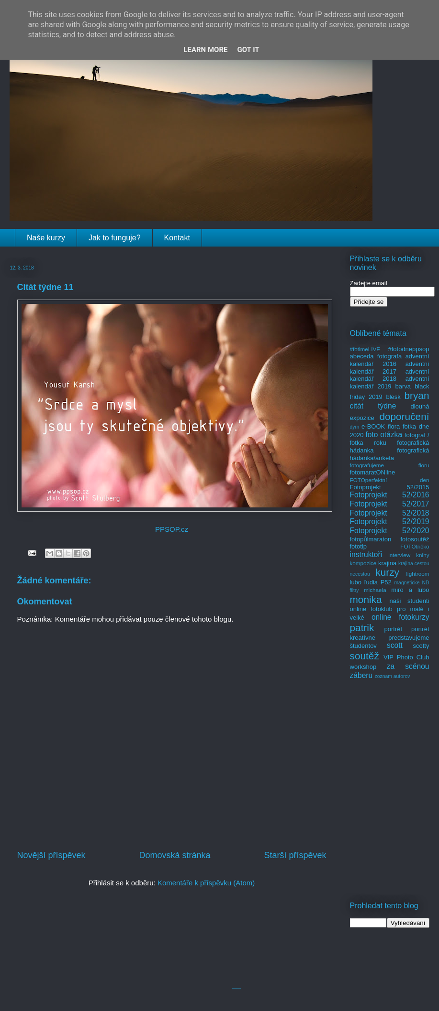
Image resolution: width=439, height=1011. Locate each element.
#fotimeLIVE (365, 349)
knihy (422, 555)
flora (394, 426)
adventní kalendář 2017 (389, 367)
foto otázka (383, 434)
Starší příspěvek (295, 855)
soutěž (364, 655)
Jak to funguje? (115, 238)
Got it (248, 49)
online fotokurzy (400, 617)
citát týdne (373, 406)
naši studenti (409, 600)
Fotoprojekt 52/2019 (389, 521)
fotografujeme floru (389, 465)
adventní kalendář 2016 (389, 360)
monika (366, 599)
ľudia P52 (378, 582)
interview (399, 555)
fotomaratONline (372, 472)
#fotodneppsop (408, 349)
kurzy (387, 572)
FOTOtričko (414, 546)
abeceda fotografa (376, 356)
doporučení (404, 416)
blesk (393, 396)
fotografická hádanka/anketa (389, 454)
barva (403, 386)
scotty (421, 645)
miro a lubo (410, 589)
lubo (356, 582)
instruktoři (366, 554)
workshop (363, 666)
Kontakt (177, 238)
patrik (362, 627)
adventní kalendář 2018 (389, 375)
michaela (375, 590)
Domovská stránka (174, 855)
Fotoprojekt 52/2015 (389, 487)
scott (395, 645)
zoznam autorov (392, 676)
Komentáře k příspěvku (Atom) (206, 883)
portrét (393, 629)
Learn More (205, 49)
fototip (358, 546)
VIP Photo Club (406, 657)
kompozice (363, 563)
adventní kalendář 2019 (389, 382)
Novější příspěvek (51, 855)
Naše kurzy (46, 238)
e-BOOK (373, 426)
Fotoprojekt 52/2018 (389, 513)
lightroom (417, 573)
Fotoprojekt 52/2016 (389, 495)
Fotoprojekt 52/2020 (389, 531)
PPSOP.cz (171, 529)
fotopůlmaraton (371, 539)
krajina (387, 563)
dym (355, 427)
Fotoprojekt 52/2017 (389, 504)
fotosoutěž (415, 539)
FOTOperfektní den (389, 480)
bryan (416, 395)
